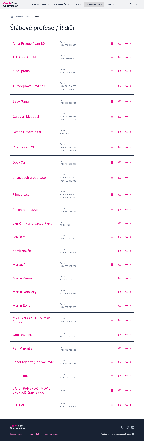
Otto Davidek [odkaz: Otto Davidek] (22, 335)
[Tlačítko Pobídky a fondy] (41, 4)
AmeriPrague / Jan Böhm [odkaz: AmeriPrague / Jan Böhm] (31, 43)
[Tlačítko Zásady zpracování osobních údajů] (24, 434)
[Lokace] (23, 16)
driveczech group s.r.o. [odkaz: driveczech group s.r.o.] (30, 178)
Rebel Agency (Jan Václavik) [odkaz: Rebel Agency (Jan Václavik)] (34, 362)
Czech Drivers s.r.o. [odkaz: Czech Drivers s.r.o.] (27, 132)
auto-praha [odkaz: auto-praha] (21, 71)
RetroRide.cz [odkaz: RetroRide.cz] (22, 376)
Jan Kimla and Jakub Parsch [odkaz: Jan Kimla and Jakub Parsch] (34, 223)
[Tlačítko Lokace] (77, 4)
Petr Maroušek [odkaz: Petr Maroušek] (23, 348)
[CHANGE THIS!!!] (12, 16)
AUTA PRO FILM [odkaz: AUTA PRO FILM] (24, 57)
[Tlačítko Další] (110, 4)
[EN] (137, 4)
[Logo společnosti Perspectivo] (17, 428)
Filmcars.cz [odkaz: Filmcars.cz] (21, 194)
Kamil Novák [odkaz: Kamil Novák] (22, 251)
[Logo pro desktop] (10, 4)
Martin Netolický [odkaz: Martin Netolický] (25, 292)
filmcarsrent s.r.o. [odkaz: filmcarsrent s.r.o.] (26, 210)
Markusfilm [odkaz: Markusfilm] (21, 264)
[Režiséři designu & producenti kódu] (117, 434)
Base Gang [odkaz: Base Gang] (21, 101)
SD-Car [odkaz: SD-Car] (18, 405)
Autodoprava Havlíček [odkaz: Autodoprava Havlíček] (29, 86)
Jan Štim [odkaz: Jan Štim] (19, 237)
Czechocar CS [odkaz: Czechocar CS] (23, 147)
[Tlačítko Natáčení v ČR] (62, 4)
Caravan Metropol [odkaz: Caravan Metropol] (26, 117)
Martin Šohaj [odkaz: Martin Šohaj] (22, 305)
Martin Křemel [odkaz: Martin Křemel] (23, 278)
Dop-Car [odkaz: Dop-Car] (19, 162)
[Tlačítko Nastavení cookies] (51, 434)
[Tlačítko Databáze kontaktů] (94, 4)
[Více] (128, 43)
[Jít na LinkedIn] (132, 427)
